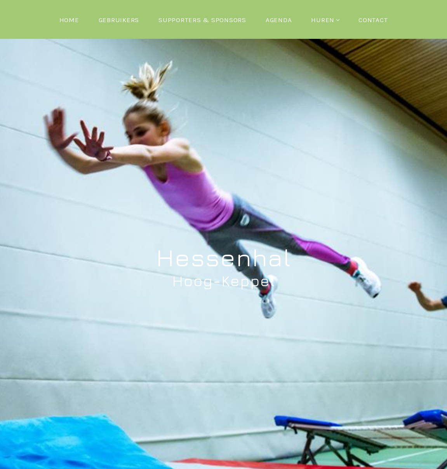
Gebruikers (119, 20)
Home (69, 20)
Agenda (279, 20)
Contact (373, 20)
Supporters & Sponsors (202, 20)
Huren (325, 20)
